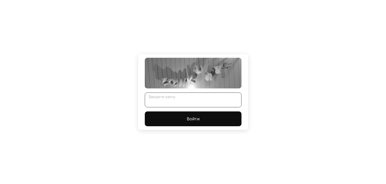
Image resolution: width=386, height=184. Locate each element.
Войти (193, 118)
